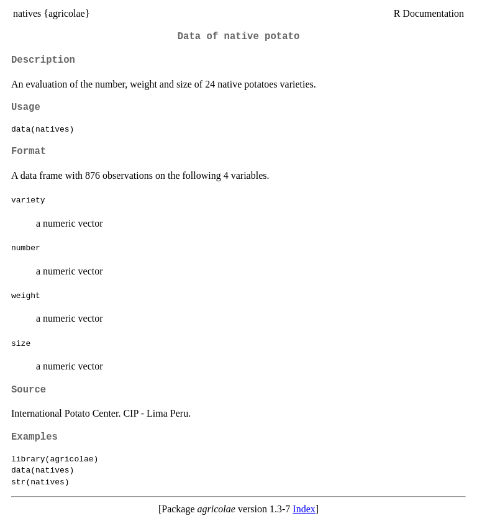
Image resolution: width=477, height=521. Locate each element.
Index (304, 509)
